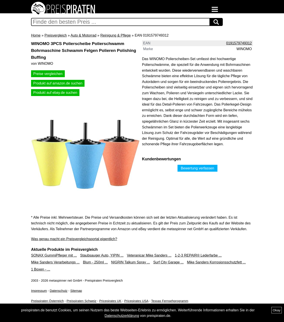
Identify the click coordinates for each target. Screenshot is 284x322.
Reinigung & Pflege (115, 35)
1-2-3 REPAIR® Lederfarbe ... (198, 255)
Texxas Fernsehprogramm (169, 301)
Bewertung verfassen (197, 168)
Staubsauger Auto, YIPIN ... (101, 255)
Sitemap (76, 291)
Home (36, 35)
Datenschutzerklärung (122, 316)
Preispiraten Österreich (47, 301)
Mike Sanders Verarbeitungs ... (55, 262)
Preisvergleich (55, 35)
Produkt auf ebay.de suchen (55, 92)
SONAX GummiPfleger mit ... (54, 255)
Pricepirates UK (110, 301)
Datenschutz (58, 291)
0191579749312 (239, 43)
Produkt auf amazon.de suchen (57, 83)
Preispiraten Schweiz (81, 301)
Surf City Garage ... (168, 262)
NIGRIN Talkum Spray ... (130, 262)
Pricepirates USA (136, 301)
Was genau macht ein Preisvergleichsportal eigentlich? (74, 239)
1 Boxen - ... (40, 269)
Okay (276, 310)
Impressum (39, 291)
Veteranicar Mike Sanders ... (149, 255)
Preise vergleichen (48, 74)
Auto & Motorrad (84, 35)
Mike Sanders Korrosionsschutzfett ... (216, 262)
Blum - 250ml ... (95, 262)
